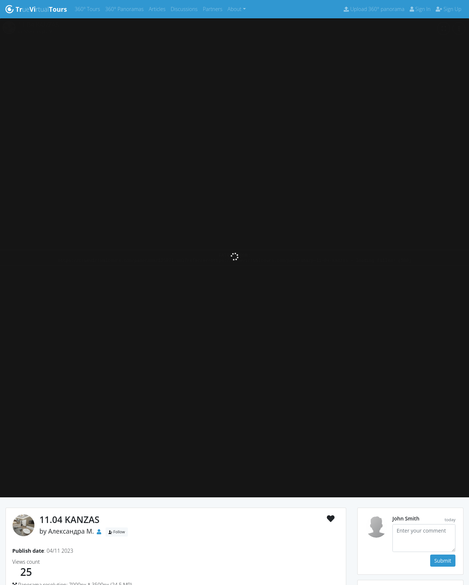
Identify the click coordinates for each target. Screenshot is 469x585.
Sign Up (448, 9)
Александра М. (71, 531)
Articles (158, 8)
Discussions (185, 8)
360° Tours (89, 8)
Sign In (420, 9)
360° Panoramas (125, 8)
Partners (214, 8)
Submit (442, 560)
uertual (36, 9)
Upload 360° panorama (374, 9)
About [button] (234, 9)
